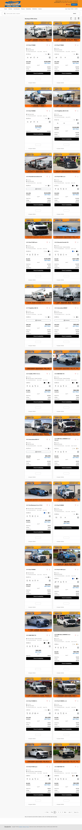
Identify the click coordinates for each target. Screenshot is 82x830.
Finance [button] (23, 9)
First (46, 812)
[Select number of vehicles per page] (76, 812)
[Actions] (49, 45)
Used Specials (17, 9)
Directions (34, 9)
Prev (51, 812)
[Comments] (50, 57)
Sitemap (24, 826)
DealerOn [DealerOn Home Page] (20, 826)
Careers (40, 9)
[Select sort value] (71, 18)
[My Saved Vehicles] (68, 4)
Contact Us (74, 4)
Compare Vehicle (32, 82)
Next (65, 812)
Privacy (27, 826)
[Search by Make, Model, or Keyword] (39, 13)
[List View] (78, 18)
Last (70, 812)
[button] (50, 31)
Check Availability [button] (38, 73)
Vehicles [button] (10, 9)
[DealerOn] (7, 826)
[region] (38, 68)
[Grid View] (75, 18)
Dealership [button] (28, 9)
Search (74, 13)
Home (5, 9)
